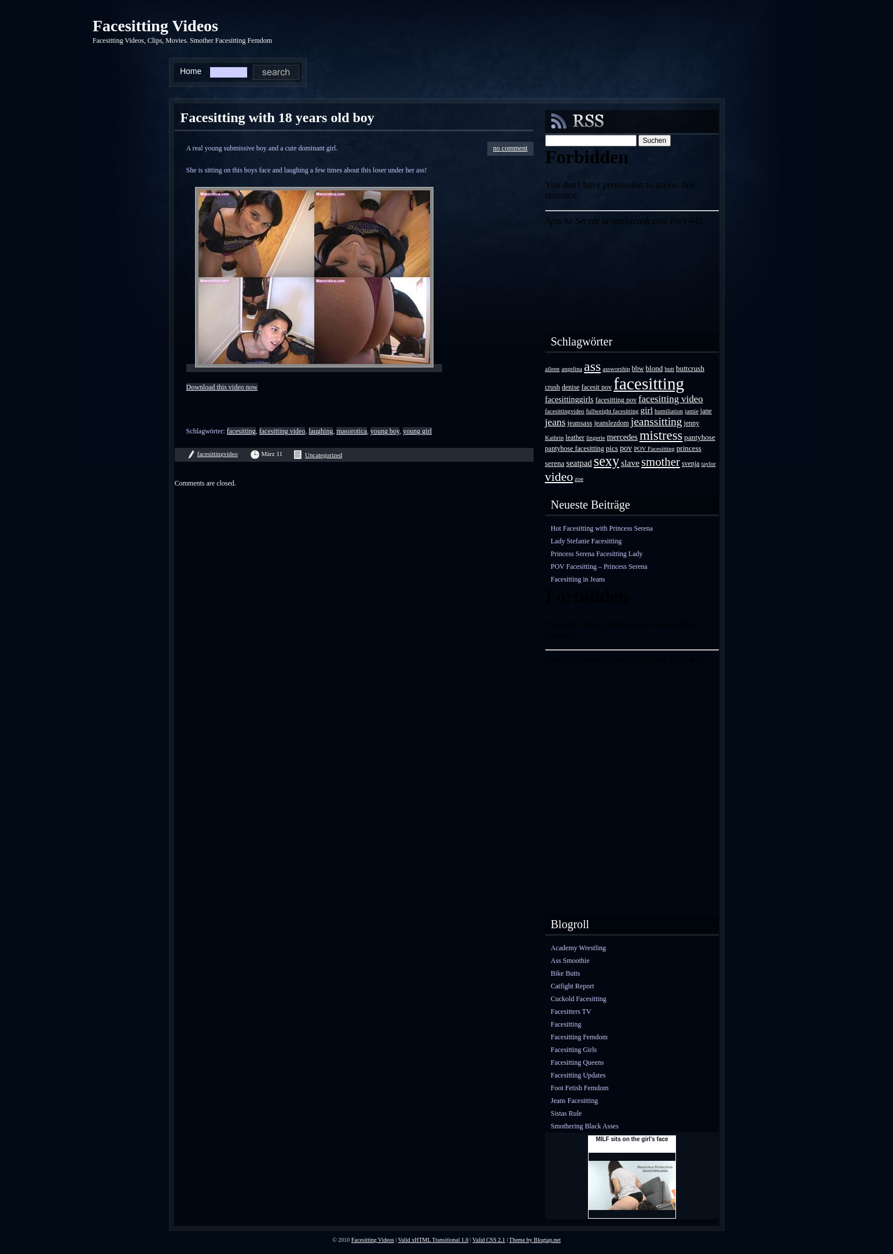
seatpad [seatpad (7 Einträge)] (579, 463)
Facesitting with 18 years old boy (277, 117)
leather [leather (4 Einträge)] (575, 437)
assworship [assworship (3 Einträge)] (616, 369)
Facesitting (566, 1024)
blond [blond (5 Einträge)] (654, 368)
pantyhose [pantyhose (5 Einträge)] (699, 437)
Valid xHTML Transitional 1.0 (433, 1240)
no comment (510, 148)
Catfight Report (572, 986)
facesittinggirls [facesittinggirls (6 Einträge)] (569, 399)
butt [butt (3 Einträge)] (669, 369)
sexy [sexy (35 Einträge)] (606, 461)
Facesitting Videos (155, 26)
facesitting (241, 431)
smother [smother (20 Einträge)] (660, 461)
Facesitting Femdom (579, 1037)
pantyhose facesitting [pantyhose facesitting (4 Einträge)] (574, 448)
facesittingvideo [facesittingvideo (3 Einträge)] (565, 411)
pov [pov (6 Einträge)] (626, 448)
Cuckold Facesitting (579, 999)
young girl (417, 431)
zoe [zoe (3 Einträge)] (579, 479)
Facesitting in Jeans (578, 579)
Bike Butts (565, 973)
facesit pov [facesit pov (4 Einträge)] (596, 387)
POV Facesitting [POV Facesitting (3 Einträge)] (654, 449)
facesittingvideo (217, 453)
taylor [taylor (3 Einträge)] (708, 464)
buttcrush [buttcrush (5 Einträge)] (690, 368)
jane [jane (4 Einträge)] (706, 411)
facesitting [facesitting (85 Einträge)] (648, 383)
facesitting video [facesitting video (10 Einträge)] (670, 399)
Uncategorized (323, 454)
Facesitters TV (571, 1011)
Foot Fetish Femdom (580, 1088)
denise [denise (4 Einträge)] (571, 387)
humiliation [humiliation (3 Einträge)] (669, 411)
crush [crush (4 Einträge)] (552, 387)
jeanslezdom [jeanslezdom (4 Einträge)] (611, 423)
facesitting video (282, 431)
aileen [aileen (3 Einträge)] (552, 369)
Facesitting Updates (578, 1075)
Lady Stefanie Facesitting (586, 541)
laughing (320, 431)
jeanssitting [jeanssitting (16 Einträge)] (656, 421)
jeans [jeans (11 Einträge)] (555, 422)
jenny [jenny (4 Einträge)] (692, 423)
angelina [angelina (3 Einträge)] (571, 369)
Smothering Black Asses (585, 1126)
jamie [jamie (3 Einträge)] (692, 411)
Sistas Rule (566, 1113)
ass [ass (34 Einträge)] (592, 366)
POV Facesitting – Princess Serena (599, 566)
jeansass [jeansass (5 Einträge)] (579, 422)
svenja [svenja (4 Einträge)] (691, 463)
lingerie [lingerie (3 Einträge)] (595, 438)
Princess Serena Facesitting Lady (597, 554)
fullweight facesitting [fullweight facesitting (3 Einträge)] (612, 411)
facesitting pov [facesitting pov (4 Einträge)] (616, 400)
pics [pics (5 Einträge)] (612, 448)
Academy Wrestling (579, 948)
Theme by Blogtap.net (535, 1240)
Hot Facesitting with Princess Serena (602, 528)
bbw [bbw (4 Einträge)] (638, 369)
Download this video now (222, 387)
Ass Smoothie (570, 961)
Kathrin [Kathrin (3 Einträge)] (554, 438)
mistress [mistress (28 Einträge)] (661, 435)
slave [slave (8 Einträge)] (630, 463)
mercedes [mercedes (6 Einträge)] (622, 437)
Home (190, 71)
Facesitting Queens (577, 1062)
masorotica (351, 431)
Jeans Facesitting (574, 1101)
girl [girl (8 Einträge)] (646, 410)
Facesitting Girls (574, 1050)
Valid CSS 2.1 (488, 1240)
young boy (384, 431)
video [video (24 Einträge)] (559, 476)
